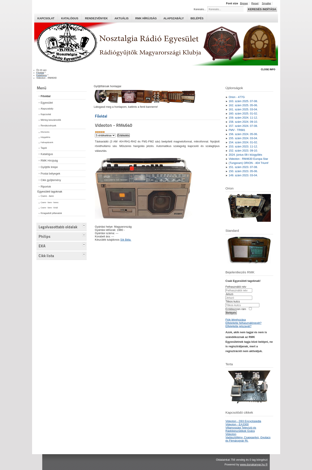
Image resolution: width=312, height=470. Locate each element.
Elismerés (45, 132)
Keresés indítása (262, 9)
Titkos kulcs (232, 301)
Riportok (46, 186)
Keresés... (200, 9)
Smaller (266, 3)
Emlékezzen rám (235, 309)
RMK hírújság (146, 18)
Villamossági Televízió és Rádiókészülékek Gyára (240, 429)
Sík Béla (125, 239)
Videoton (230, 434)
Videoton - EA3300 (237, 424)
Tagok (44, 148)
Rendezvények (96, 18)
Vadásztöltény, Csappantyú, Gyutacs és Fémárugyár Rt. (247, 439)
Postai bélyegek (50, 173)
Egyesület (47, 102)
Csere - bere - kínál (49, 208)
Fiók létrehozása (235, 319)
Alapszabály (173, 18)
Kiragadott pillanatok (51, 213)
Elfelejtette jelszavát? (238, 326)
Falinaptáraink (47, 142)
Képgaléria (45, 137)
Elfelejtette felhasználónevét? (243, 323)
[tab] (84, 225)
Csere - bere (47, 196)
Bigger (244, 3)
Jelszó (229, 294)
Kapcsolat (46, 18)
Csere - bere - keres (49, 202)
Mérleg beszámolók (51, 120)
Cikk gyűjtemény (51, 180)
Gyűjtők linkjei (49, 167)
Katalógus (69, 18)
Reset (254, 3)
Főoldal (46, 96)
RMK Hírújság (49, 160)
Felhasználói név (235, 286)
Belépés (196, 18)
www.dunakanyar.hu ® (254, 464)
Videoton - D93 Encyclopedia (243, 421)
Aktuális (122, 18)
